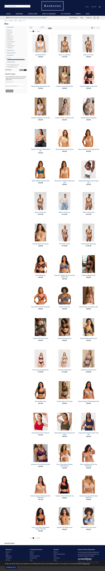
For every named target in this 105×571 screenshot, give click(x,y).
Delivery (32, 552)
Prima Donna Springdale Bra (40, 370)
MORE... (88, 14)
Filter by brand (10, 27)
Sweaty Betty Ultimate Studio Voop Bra (88, 433)
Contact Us (89, 17)
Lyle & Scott (57, 558)
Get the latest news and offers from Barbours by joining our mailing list (26, 17)
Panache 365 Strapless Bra (64, 527)
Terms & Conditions (35, 556)
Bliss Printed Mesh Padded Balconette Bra (64, 465)
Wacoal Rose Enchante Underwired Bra (64, 181)
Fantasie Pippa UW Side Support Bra (88, 401)
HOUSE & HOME (32, 14)
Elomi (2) (8, 30)
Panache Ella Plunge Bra (64, 338)
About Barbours (74, 17)
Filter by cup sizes (11, 52)
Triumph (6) (9, 47)
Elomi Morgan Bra (40, 275)
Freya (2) (8, 34)
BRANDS (78, 14)
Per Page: (44, 28)
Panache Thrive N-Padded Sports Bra (40, 150)
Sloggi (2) (9, 43)
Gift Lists (8, 560)
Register (93, 7)
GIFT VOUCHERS (66, 14)
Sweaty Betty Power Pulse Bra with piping (64, 433)
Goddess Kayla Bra (64, 307)
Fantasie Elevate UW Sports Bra (64, 496)
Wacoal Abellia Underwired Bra (64, 149)
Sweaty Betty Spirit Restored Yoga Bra (88, 181)
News (81, 17)
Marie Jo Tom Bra (88, 55)
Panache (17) (9, 37)
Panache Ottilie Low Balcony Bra (64, 118)
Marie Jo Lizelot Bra (64, 55)
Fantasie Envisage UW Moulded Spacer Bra (88, 496)
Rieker (55, 560)
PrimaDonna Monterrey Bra (88, 370)
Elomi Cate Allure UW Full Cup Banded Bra (88, 465)
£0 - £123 (8, 58)
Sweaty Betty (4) (10, 45)
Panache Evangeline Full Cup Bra (40, 118)
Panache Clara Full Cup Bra (40, 338)
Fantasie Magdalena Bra (88, 275)
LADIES (8, 14)
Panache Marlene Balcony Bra (88, 338)
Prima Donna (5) (10, 41)
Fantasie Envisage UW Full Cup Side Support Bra (64, 276)
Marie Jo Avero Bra (40, 212)
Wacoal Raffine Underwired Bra (40, 181)
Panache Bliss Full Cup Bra (88, 527)
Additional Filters (11, 62)
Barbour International (59, 554)
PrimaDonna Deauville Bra (88, 244)
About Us (8, 552)
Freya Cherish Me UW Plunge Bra (40, 307)
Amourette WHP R (40, 55)
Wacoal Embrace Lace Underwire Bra (88, 149)
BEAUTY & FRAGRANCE (49, 14)
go (25, 70)
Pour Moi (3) (9, 39)
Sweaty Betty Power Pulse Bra (40, 433)
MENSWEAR (19, 14)
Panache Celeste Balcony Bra (64, 86)
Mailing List (8, 556)
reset (21, 70)
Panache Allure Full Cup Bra (64, 401)
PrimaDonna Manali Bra (64, 370)
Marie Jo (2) (9, 36)
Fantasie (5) (9, 32)
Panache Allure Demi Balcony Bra (40, 86)
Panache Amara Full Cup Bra (40, 244)
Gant (55, 556)
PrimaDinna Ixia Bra (64, 244)
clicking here (86, 563)
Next (38, 31)
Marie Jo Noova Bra (88, 212)
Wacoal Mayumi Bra (40, 401)
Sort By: (34, 28)
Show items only (12, 64)
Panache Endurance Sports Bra (88, 86)
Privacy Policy (33, 558)
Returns (32, 554)
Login (87, 7)
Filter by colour (10, 50)
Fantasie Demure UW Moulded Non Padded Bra (40, 496)
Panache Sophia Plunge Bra (88, 118)
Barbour (56, 552)
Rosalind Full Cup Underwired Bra (40, 464)
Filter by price (10, 55)
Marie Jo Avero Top (64, 212)
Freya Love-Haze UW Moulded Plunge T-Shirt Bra (40, 528)
